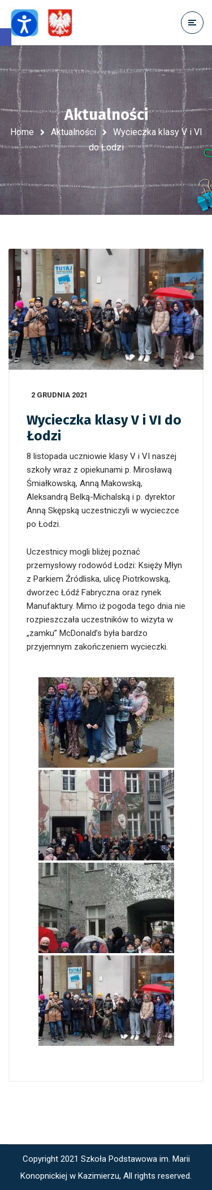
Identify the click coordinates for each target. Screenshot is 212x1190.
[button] (5, 37)
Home (22, 132)
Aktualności (73, 132)
